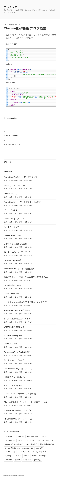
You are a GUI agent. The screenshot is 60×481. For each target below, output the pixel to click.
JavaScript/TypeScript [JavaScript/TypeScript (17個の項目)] (14, 444)
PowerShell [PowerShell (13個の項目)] (27, 448)
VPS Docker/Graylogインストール (18, 369)
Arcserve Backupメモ (13, 335)
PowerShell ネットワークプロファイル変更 (22, 202)
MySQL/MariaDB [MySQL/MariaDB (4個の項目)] (39, 456)
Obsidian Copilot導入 (13, 260)
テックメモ (10, 7)
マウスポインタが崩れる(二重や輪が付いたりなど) (25, 302)
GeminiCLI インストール (14, 219)
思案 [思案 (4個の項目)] (17, 460)
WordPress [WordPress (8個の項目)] (10, 452)
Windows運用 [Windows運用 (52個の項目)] (33, 436)
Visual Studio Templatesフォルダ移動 (20, 394)
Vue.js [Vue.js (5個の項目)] (18, 456)
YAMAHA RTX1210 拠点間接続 (17, 310)
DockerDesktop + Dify (13, 235)
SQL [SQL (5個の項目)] (26, 456)
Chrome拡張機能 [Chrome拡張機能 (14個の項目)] (12, 448)
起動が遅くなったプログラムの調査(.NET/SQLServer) (27, 277)
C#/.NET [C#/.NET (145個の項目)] (10, 436)
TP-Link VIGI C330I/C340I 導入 (17, 319)
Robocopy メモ (10, 194)
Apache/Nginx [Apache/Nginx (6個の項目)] (24, 452)
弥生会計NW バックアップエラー (18, 252)
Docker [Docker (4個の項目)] (8, 460)
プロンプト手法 (10, 210)
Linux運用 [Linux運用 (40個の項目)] (10, 440)
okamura (17, 25)
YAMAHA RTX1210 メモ (14, 327)
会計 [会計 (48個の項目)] (45, 436)
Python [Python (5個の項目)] (8, 456)
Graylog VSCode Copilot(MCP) (17, 352)
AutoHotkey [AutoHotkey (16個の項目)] (31, 444)
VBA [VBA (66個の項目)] (21, 436)
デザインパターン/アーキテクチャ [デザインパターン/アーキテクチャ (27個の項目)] (31, 440)
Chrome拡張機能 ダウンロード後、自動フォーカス (26, 402)
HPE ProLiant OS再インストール (18, 419)
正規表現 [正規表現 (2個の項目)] (27, 460)
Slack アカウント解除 (13, 385)
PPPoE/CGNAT (10, 344)
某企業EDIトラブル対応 (14, 360)
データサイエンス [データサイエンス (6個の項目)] (39, 452)
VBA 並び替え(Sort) (12, 285)
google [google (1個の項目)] (37, 460)
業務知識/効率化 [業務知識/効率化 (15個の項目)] (47, 444)
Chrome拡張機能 (12, 118)
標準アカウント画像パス (14, 377)
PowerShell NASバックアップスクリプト (21, 177)
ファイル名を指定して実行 (15, 244)
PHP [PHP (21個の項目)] (49, 440)
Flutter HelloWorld (11, 294)
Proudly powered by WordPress (13, 476)
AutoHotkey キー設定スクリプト (18, 410)
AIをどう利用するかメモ (14, 185)
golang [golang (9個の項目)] (39, 448)
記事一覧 (8, 162)
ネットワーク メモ (12, 227)
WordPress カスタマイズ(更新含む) (19, 269)
